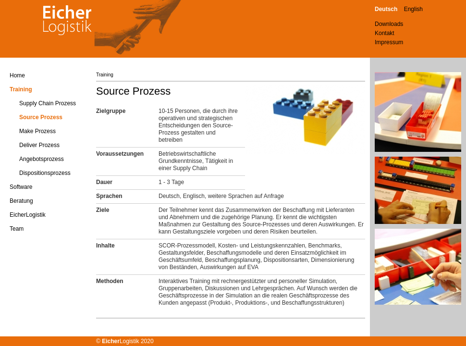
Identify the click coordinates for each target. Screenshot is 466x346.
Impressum (389, 42)
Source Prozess (40, 117)
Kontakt (384, 33)
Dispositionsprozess (45, 173)
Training (21, 89)
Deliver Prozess (39, 145)
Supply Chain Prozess (47, 103)
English (413, 9)
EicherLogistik (28, 214)
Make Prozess (37, 131)
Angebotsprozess (41, 159)
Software (21, 187)
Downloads (389, 24)
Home (17, 75)
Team (17, 228)
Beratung (21, 201)
